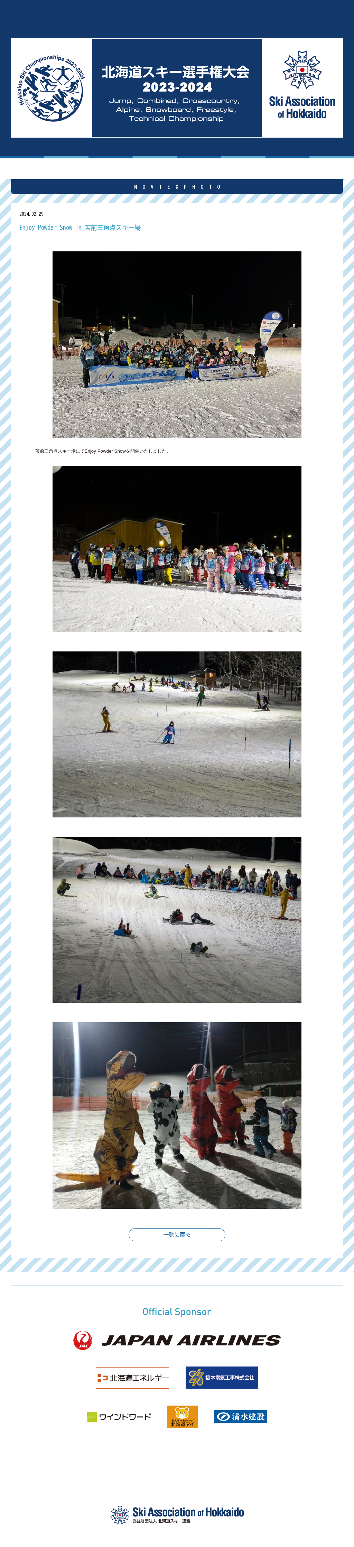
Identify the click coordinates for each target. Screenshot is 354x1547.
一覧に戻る (177, 1235)
